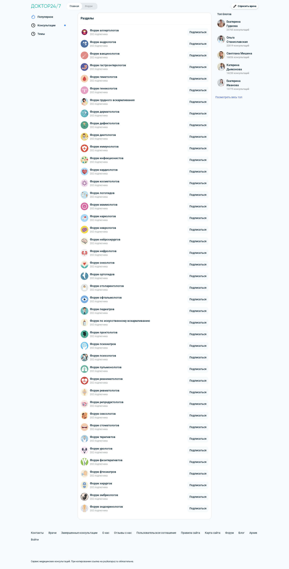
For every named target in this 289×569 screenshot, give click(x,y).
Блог (242, 532)
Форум (89, 6)
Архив (253, 532)
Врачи (52, 532)
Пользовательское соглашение (156, 532)
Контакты (37, 532)
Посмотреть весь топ (228, 97)
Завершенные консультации (79, 532)
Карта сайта (212, 532)
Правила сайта (190, 532)
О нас (105, 532)
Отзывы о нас (123, 532)
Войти (35, 539)
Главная (74, 6)
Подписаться (197, 32)
